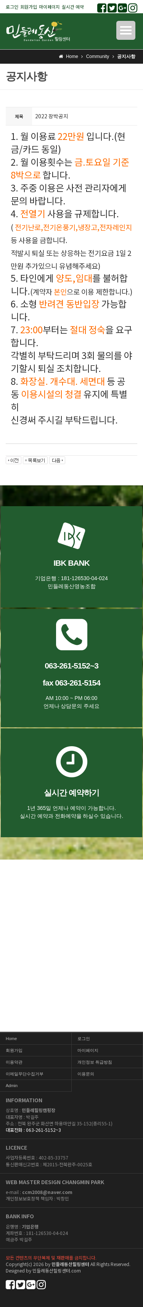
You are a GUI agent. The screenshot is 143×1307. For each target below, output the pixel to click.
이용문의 (85, 1074)
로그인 (12, 6)
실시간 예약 (73, 6)
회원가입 (28, 6)
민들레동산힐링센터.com (56, 1270)
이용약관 (14, 1062)
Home (11, 1038)
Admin (12, 1085)
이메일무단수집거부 (24, 1074)
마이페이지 (49, 6)
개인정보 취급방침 (94, 1062)
